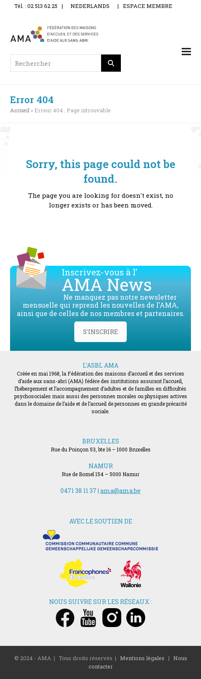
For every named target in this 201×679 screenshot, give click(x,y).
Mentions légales (142, 658)
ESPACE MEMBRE (147, 6)
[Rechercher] (111, 63)
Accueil (19, 110)
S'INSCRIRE (100, 332)
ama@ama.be (120, 491)
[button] (186, 51)
